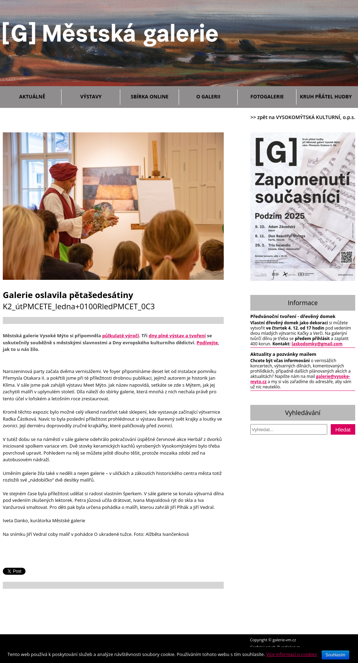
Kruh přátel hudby (326, 96)
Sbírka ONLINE (150, 96)
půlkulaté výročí (120, 335)
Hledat (342, 430)
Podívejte (207, 342)
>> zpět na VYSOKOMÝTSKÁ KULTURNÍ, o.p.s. (302, 117)
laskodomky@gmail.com (317, 344)
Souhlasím (335, 654)
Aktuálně (38, 95)
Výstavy (98, 95)
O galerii (215, 95)
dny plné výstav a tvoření (177, 335)
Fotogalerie (267, 96)
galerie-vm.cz (284, 639)
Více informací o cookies (291, 654)
